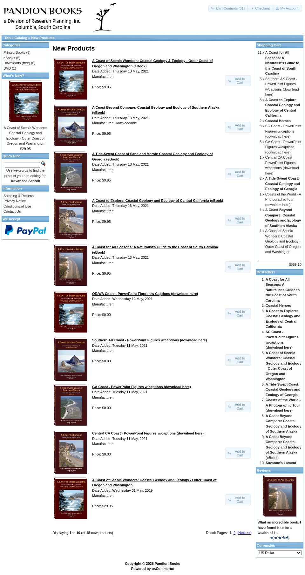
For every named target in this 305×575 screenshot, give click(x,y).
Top (7, 38)
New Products (42, 38)
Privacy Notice (14, 201)
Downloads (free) (16, 63)
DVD (7, 68)
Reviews (264, 470)
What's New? (13, 76)
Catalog (21, 38)
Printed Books (14, 52)
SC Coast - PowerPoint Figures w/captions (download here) (283, 131)
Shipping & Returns (18, 196)
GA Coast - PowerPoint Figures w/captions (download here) (283, 147)
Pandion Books (167, 563)
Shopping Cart (269, 45)
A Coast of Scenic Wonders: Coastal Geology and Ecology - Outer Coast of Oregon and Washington (283, 241)
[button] (228, 8)
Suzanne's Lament (281, 463)
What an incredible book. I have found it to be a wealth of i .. (279, 527)
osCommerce (163, 569)
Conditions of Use (17, 206)
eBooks (9, 58)
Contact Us (12, 211)
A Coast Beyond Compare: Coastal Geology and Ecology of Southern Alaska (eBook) (283, 447)
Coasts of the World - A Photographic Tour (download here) (283, 199)
